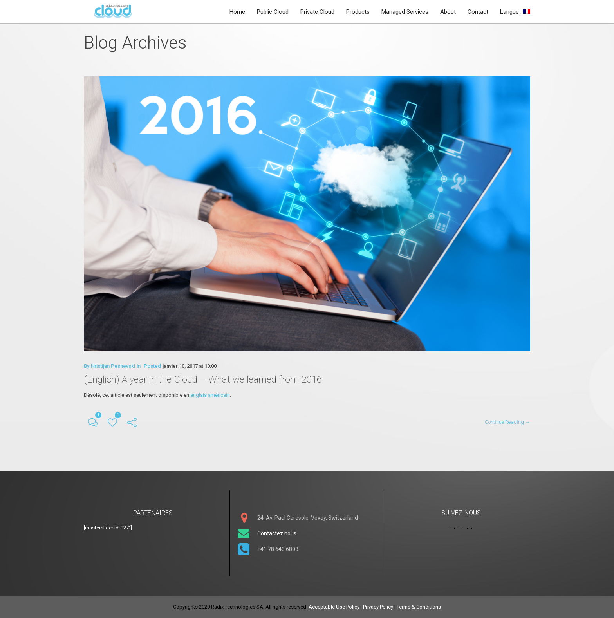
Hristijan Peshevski (113, 366)
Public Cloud (273, 11)
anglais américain (210, 395)
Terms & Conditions (419, 607)
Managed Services (404, 11)
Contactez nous (276, 533)
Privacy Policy (378, 607)
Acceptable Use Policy (334, 607)
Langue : (515, 11)
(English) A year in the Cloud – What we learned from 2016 (203, 379)
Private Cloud (317, 11)
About (448, 11)
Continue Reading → (507, 422)
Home (237, 11)
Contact (478, 11)
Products (358, 11)
